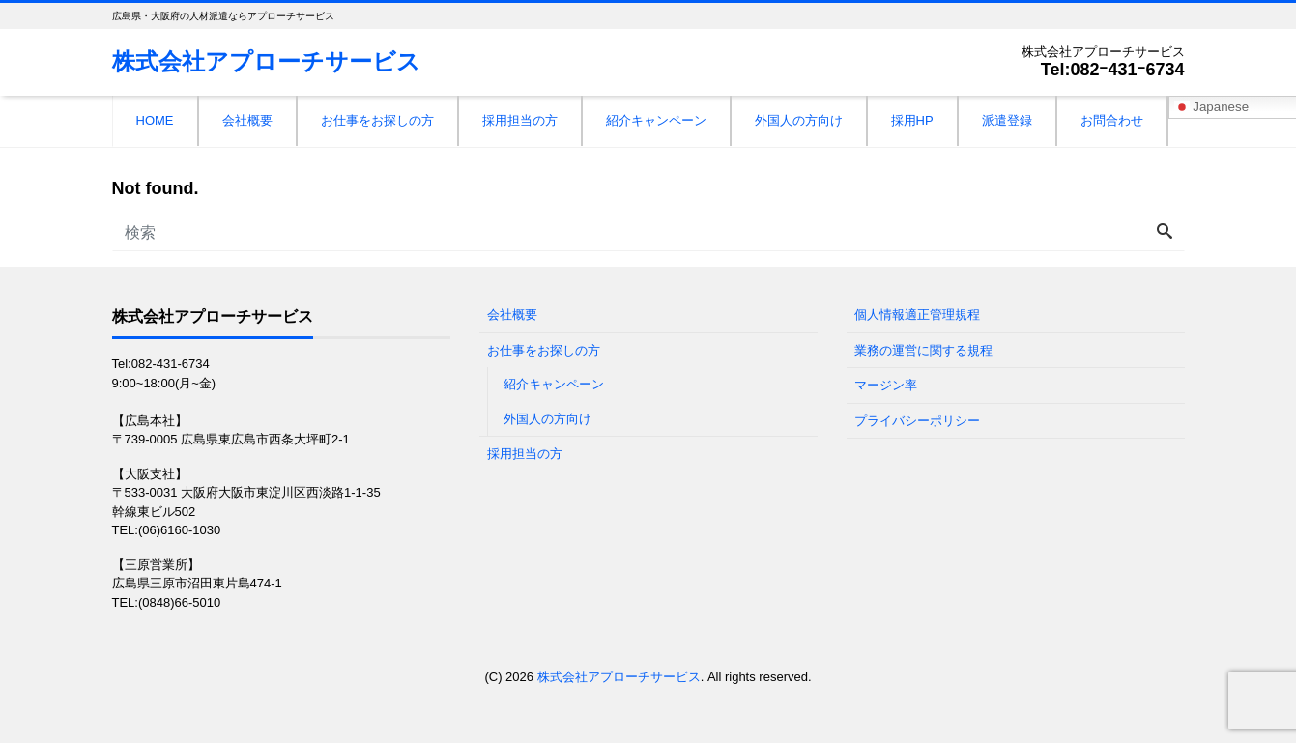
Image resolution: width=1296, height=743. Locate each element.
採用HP (912, 120)
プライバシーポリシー (917, 421)
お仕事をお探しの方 (377, 120)
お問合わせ (1111, 120)
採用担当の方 (520, 120)
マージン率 (885, 385)
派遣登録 (1007, 120)
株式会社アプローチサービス (266, 61)
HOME (155, 120)
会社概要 (247, 120)
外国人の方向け (799, 120)
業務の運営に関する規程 (923, 350)
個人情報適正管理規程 (917, 314)
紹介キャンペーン (656, 120)
